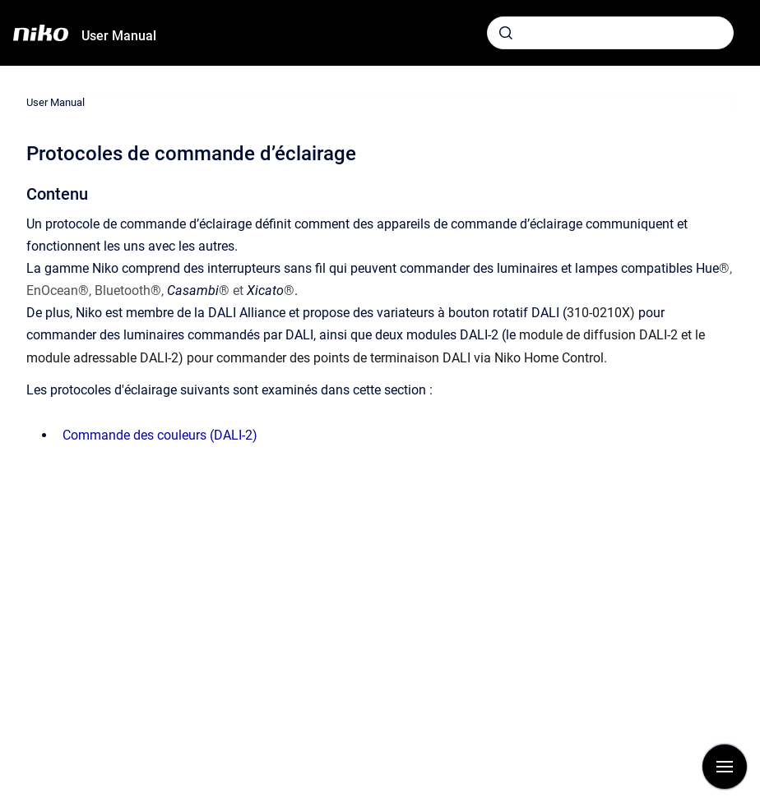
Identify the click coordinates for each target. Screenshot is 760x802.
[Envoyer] (506, 33)
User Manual (118, 36)
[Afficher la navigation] (724, 766)
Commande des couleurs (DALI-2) (160, 435)
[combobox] (610, 32)
